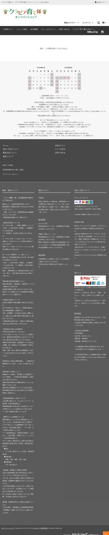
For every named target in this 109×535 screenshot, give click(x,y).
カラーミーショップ (8, 526)
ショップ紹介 (22, 29)
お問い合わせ (64, 29)
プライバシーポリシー (11, 172)
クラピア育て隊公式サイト (84, 29)
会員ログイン (101, 2)
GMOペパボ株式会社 (41, 526)
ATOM (9, 165)
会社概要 (34, 29)
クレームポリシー (48, 29)
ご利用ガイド (8, 29)
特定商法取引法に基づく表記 (13, 168)
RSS (4, 165)
